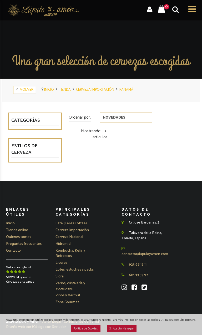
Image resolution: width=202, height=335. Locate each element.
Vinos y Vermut (67, 295)
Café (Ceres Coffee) (71, 223)
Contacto (13, 251)
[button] (72, 230)
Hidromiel (63, 244)
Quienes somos (18, 237)
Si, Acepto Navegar (121, 328)
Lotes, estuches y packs (74, 270)
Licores (61, 263)
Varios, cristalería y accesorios (70, 286)
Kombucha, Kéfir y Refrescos (70, 253)
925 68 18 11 (134, 265)
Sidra (59, 276)
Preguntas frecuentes (24, 244)
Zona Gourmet (67, 302)
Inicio (10, 223)
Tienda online (17, 230)
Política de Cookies (85, 328)
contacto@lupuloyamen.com (145, 252)
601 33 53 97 (135, 275)
